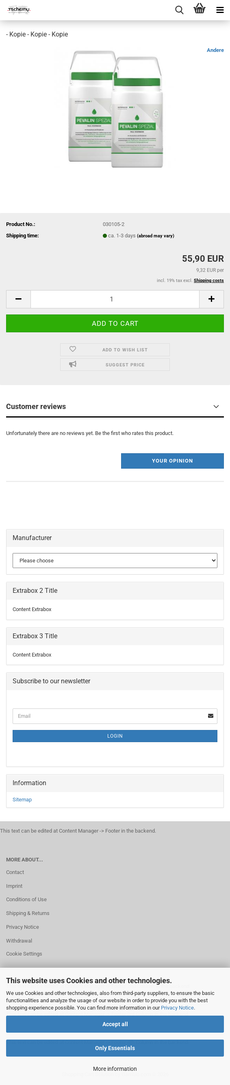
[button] (18, 299)
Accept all (115, 1024)
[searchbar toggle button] (179, 10)
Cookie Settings (24, 954)
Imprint (14, 886)
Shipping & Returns (28, 913)
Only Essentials (115, 1048)
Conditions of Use (26, 899)
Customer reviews (36, 406)
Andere (215, 50)
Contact (15, 872)
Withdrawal (19, 941)
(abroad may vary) (155, 236)
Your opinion (172, 461)
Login (115, 736)
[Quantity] (115, 299)
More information (115, 1069)
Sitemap (22, 800)
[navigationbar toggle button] (220, 10)
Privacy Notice (177, 1008)
